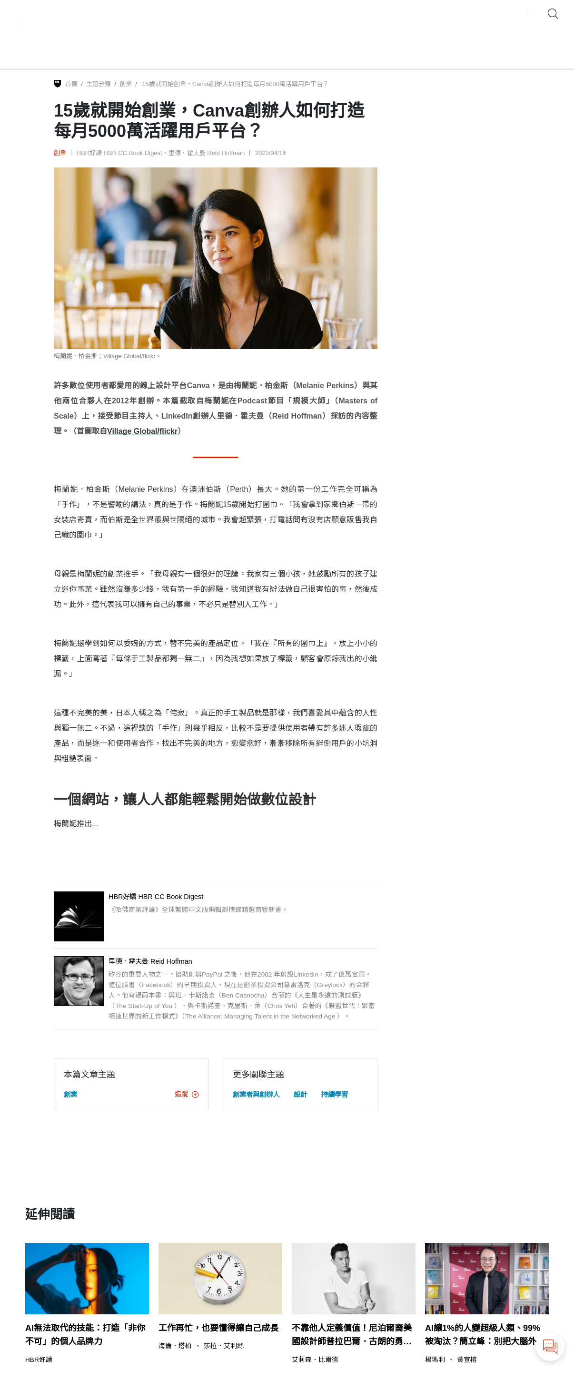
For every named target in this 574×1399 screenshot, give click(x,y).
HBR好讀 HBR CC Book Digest (119, 153)
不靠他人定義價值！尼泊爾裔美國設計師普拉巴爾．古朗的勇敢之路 (352, 1336)
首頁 (71, 84)
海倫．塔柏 (175, 1346)
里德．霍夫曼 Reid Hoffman (206, 153)
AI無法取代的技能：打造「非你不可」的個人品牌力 (85, 1335)
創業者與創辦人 (256, 1094)
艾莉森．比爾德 (315, 1360)
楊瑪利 (435, 1360)
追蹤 (186, 1094)
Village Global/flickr (142, 431)
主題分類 (98, 84)
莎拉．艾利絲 (224, 1346)
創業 (125, 84)
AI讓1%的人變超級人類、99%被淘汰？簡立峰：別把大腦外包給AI (485, 1336)
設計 (300, 1094)
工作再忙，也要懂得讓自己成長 (218, 1328)
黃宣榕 (467, 1360)
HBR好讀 (38, 1360)
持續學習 (334, 1094)
